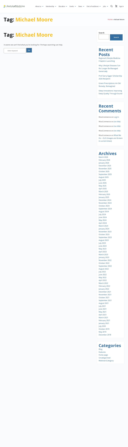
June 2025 (103, 183)
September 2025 (105, 174)
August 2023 (104, 240)
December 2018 (105, 335)
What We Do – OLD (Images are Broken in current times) (110, 138)
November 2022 (105, 260)
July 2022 (102, 272)
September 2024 (105, 209)
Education (62, 6)
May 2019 (102, 332)
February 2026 (104, 160)
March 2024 (103, 226)
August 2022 (104, 269)
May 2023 (102, 249)
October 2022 (104, 263)
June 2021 (103, 309)
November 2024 (105, 203)
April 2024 (103, 223)
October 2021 (104, 297)
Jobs (104, 6)
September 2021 (105, 300)
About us (38, 6)
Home (110, 19)
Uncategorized (104, 358)
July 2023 (102, 243)
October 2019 (104, 329)
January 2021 (104, 323)
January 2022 (104, 289)
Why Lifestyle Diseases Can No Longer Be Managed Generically (109, 68)
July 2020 (102, 326)
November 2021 (105, 294)
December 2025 (105, 166)
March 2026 (103, 157)
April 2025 (103, 188)
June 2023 (103, 246)
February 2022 (104, 286)
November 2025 (105, 168)
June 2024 (103, 217)
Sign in (121, 6)
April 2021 (103, 315)
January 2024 (104, 229)
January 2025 (104, 197)
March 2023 (103, 254)
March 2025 (103, 191)
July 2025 (102, 180)
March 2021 (103, 317)
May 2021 (102, 312)
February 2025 (104, 194)
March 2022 (103, 283)
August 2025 (104, 177)
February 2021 (104, 320)
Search (101, 33)
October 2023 (104, 234)
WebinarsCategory (106, 360)
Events (71, 6)
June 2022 (103, 274)
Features (102, 352)
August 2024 (104, 211)
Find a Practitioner (93, 6)
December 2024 (105, 200)
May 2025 (102, 186)
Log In (116, 117)
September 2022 (105, 266)
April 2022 (103, 280)
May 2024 (102, 220)
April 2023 (103, 252)
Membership (50, 6)
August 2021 (104, 303)
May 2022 (102, 277)
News (80, 6)
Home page (103, 355)
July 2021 (102, 306)
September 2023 (105, 237)
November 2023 (105, 231)
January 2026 (104, 163)
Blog (100, 349)
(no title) (117, 121)
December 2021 (105, 292)
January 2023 (104, 257)
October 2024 (104, 206)
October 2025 (104, 171)
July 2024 (102, 214)
